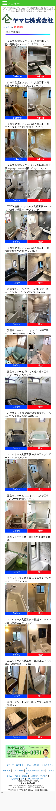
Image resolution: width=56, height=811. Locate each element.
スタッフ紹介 (18, 770)
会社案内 (6, 770)
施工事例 (19, 765)
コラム (9, 776)
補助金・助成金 (21, 776)
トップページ (8, 765)
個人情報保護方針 (35, 779)
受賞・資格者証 (32, 770)
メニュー (14, 3)
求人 (22, 779)
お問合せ (15, 779)
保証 (43, 770)
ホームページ (7, 27)
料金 (29, 765)
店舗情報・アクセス (39, 776)
